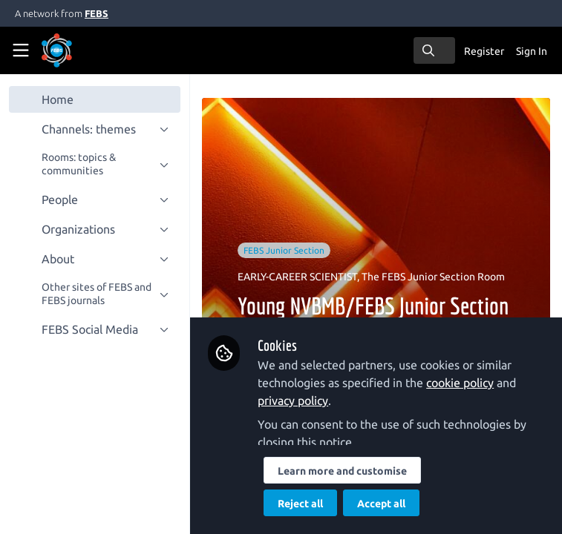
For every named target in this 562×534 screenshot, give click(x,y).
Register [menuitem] (484, 51)
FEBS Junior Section (284, 250)
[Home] (77, 50)
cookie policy (460, 382)
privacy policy (293, 400)
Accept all (381, 504)
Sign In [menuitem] (531, 51)
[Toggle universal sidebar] (21, 50)
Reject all (300, 504)
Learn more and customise (342, 471)
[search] (434, 50)
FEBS (96, 13)
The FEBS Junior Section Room (433, 277)
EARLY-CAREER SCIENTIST (297, 277)
